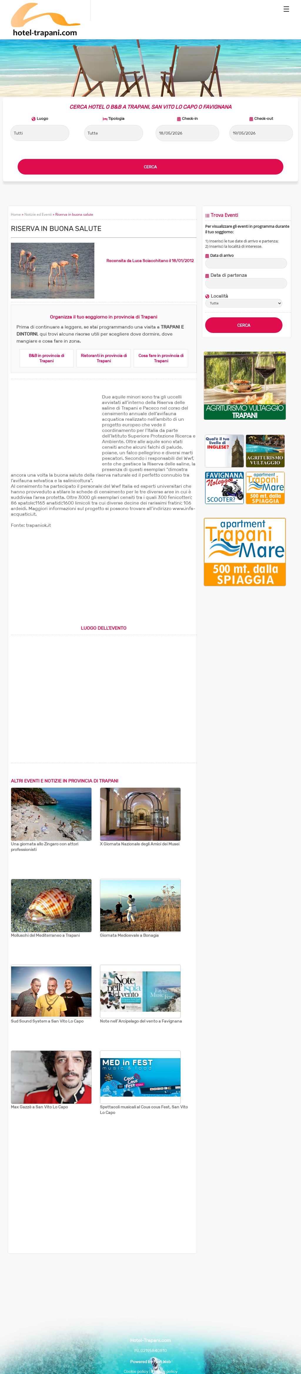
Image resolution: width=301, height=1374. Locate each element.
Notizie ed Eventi (38, 214)
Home (16, 214)
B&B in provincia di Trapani (46, 358)
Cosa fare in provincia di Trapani (160, 358)
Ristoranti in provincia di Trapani (104, 358)
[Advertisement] (55, 431)
